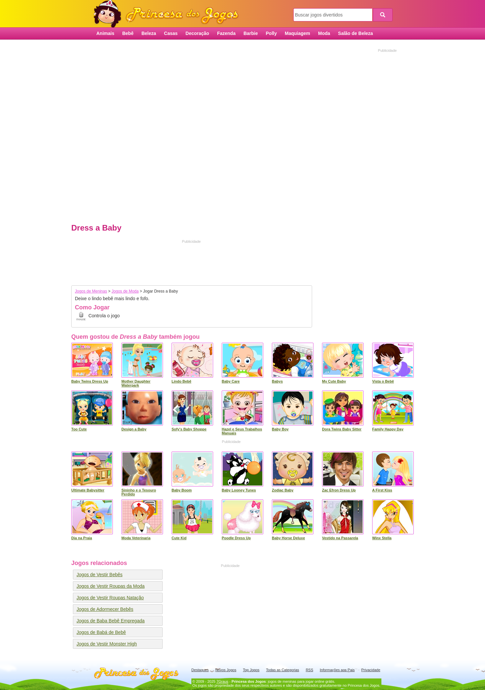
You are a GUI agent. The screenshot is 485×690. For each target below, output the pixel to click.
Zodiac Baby (282, 490)
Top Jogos (251, 670)
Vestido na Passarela (340, 538)
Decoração (197, 33)
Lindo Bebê (181, 381)
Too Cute (79, 429)
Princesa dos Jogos (168, 14)
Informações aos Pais (337, 670)
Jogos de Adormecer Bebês (105, 609)
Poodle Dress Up (236, 538)
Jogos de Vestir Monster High (107, 643)
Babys (277, 381)
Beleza (149, 33)
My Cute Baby (334, 381)
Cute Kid (179, 538)
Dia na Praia (81, 538)
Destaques (200, 670)
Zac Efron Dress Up (339, 490)
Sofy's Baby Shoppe (189, 429)
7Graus (222, 681)
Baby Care (231, 381)
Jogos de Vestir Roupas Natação (110, 597)
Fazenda (226, 33)
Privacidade (370, 670)
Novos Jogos (226, 670)
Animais (105, 33)
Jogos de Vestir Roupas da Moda (111, 586)
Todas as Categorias (282, 670)
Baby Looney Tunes (239, 490)
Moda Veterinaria (135, 538)
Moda (324, 33)
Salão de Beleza (355, 33)
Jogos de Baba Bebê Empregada (111, 620)
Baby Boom (182, 490)
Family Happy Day (388, 429)
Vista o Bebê (383, 381)
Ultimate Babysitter (87, 490)
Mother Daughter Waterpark (135, 383)
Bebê (127, 33)
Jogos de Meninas (91, 291)
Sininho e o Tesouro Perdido (138, 492)
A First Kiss (382, 490)
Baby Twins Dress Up (89, 381)
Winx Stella (382, 538)
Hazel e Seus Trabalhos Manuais (242, 431)
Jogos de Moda (125, 291)
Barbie (250, 33)
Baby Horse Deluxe (288, 538)
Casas (171, 33)
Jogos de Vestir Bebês (99, 574)
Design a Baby (133, 429)
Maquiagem (297, 33)
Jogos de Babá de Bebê (101, 632)
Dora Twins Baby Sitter (342, 429)
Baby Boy (280, 429)
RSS (309, 670)
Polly (271, 33)
